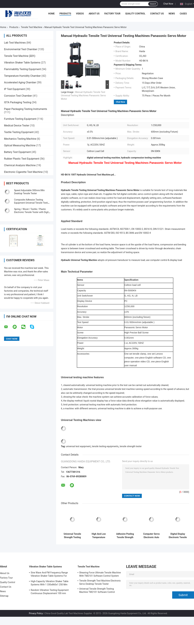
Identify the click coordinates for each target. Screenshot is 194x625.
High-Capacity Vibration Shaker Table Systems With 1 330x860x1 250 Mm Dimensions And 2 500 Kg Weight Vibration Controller (49, 583)
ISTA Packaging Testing (17, 102)
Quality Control (135, 13)
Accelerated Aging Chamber (20, 82)
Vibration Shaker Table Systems (22, 62)
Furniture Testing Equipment (20, 118)
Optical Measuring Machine (19, 145)
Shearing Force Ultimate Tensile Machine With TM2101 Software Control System (100, 574)
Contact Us (157, 13)
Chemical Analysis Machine (20, 165)
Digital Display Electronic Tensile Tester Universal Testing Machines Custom (178, 536)
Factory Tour (112, 13)
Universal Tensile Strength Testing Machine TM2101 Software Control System (72, 536)
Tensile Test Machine (31, 27)
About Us (94, 13)
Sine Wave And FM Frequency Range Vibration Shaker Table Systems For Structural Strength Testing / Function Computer (50, 574)
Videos (80, 13)
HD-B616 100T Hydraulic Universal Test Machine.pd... (88, 174)
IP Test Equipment (14, 89)
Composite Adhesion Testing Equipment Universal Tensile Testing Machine (32, 202)
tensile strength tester (131, 446)
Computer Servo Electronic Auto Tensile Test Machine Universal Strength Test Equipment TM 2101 (151, 536)
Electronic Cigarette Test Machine (23, 171)
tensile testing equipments (105, 446)
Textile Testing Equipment (19, 132)
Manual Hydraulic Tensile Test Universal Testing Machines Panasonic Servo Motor (83, 95)
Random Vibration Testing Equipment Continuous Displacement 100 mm (50, 592)
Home (51, 13)
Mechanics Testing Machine (20, 138)
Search (153, 4)
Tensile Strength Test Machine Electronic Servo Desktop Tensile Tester (100, 582)
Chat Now (168, 3)
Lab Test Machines (15, 42)
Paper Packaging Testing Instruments (25, 109)
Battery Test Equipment (17, 152)
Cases (183, 13)
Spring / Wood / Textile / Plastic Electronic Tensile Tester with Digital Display (32, 212)
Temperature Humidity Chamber (22, 75)
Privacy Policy (36, 613)
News (172, 13)
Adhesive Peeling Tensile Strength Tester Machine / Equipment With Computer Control (125, 536)
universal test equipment (78, 446)
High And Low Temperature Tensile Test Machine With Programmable (98, 536)
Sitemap (4, 596)
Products (65, 13)
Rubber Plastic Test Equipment (21, 158)
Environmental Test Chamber (20, 49)
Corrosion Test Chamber (18, 95)
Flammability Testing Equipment (22, 69)
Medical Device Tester (16, 125)
